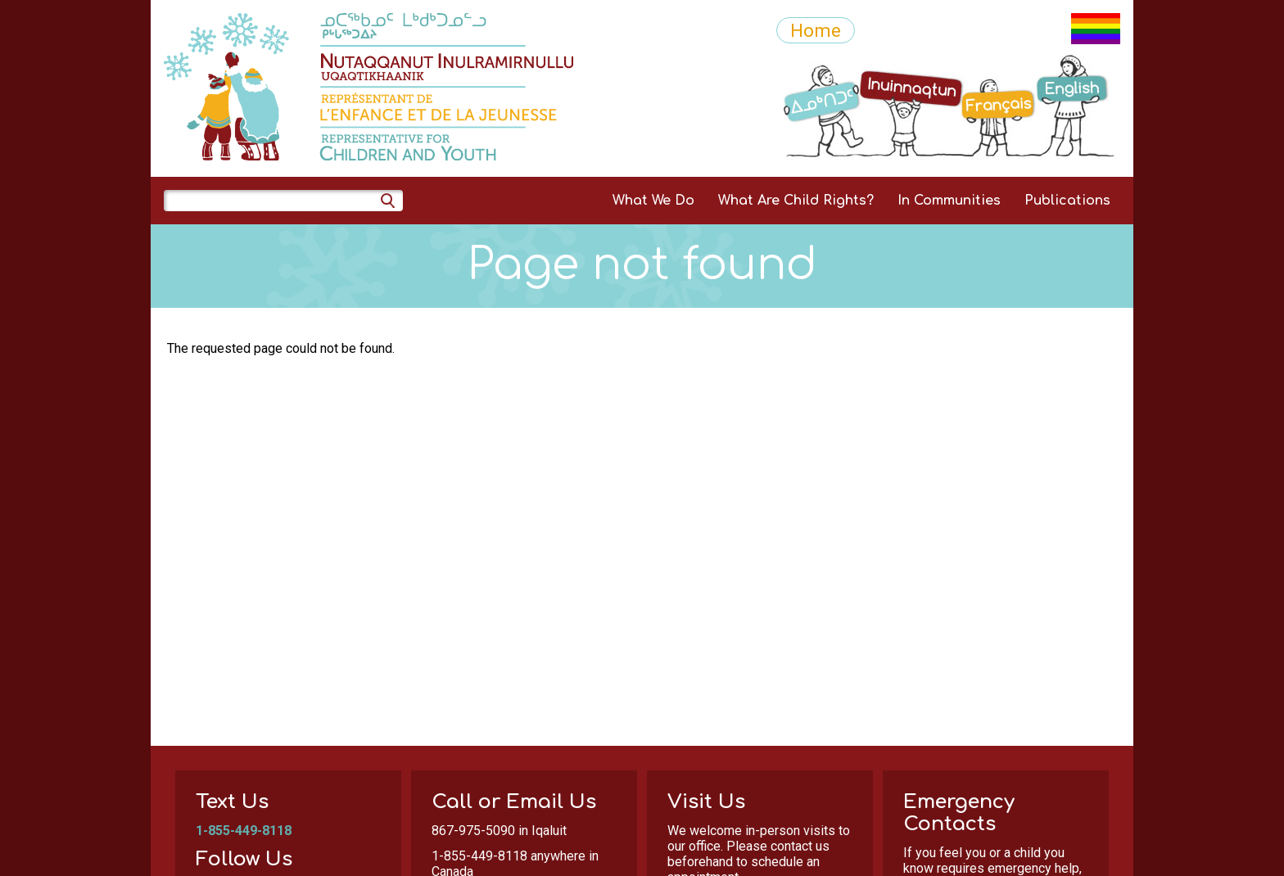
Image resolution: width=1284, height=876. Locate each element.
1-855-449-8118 (244, 830)
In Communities (949, 200)
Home (815, 30)
